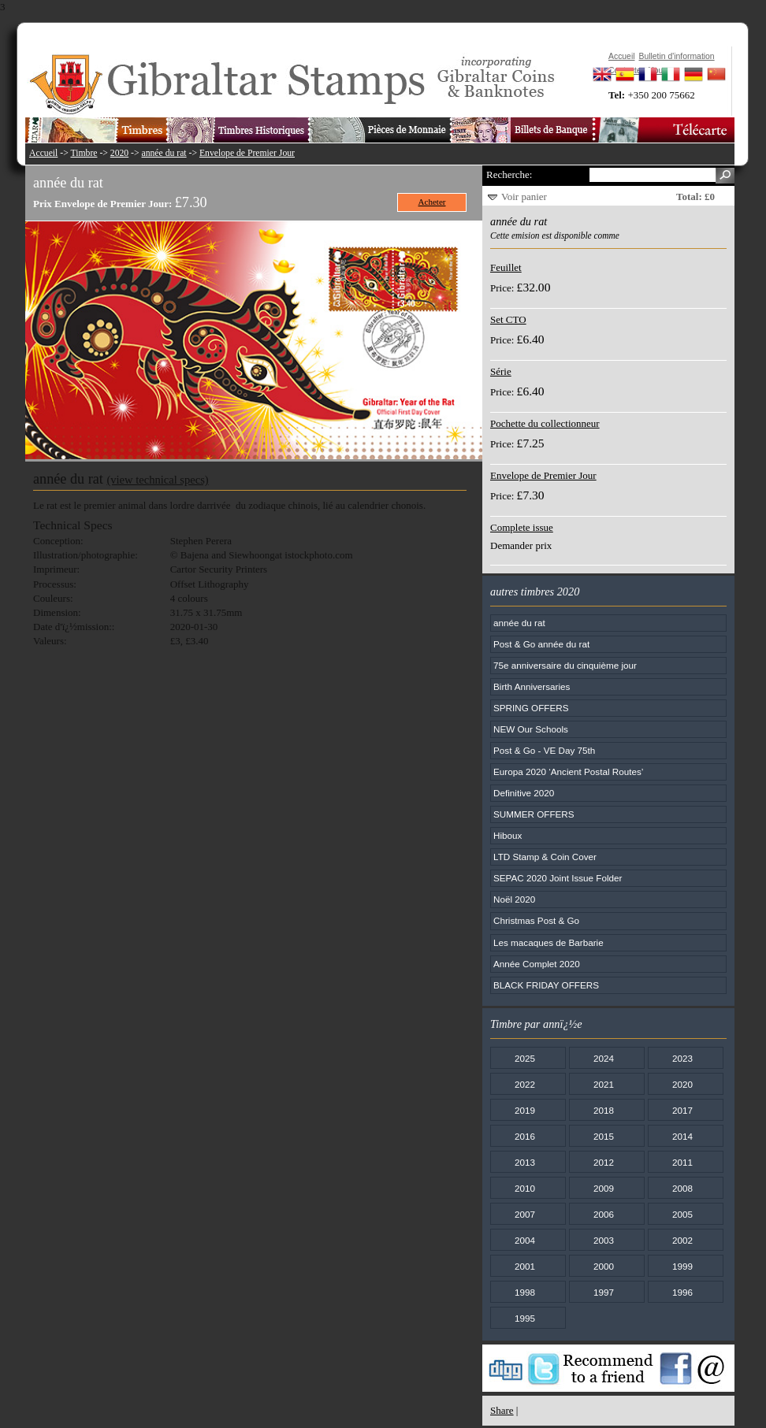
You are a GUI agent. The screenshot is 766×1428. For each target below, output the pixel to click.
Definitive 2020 (523, 793)
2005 (682, 1214)
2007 (525, 1214)
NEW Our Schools (530, 729)
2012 (603, 1162)
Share (502, 1410)
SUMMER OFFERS (533, 814)
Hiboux (507, 835)
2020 (119, 153)
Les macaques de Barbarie (548, 942)
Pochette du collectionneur (545, 423)
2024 (603, 1058)
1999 (682, 1266)
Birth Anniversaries (531, 686)
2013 (525, 1162)
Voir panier (524, 196)
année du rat (164, 153)
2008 (682, 1188)
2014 (682, 1136)
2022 (525, 1084)
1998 (525, 1292)
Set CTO (508, 319)
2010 (525, 1188)
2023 (682, 1058)
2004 (525, 1240)
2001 (525, 1266)
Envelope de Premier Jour (247, 153)
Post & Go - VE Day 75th (544, 750)
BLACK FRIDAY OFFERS (546, 985)
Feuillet (506, 267)
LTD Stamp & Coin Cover (545, 856)
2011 (682, 1162)
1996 (682, 1292)
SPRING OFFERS (530, 708)
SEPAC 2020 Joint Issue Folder (558, 878)
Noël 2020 (514, 899)
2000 (603, 1266)
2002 (682, 1240)
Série (500, 371)
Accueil (43, 153)
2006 (603, 1214)
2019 (525, 1110)
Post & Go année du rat (541, 644)
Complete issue (521, 527)
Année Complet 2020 (536, 964)
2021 (603, 1084)
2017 (682, 1110)
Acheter (432, 201)
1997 (603, 1292)
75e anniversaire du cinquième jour (565, 665)
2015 (603, 1136)
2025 (525, 1058)
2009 (603, 1188)
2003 (603, 1240)
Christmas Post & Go (536, 920)
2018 (603, 1110)
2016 (525, 1136)
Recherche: (509, 174)
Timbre (83, 153)
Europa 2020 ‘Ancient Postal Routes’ (568, 771)
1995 (525, 1318)
